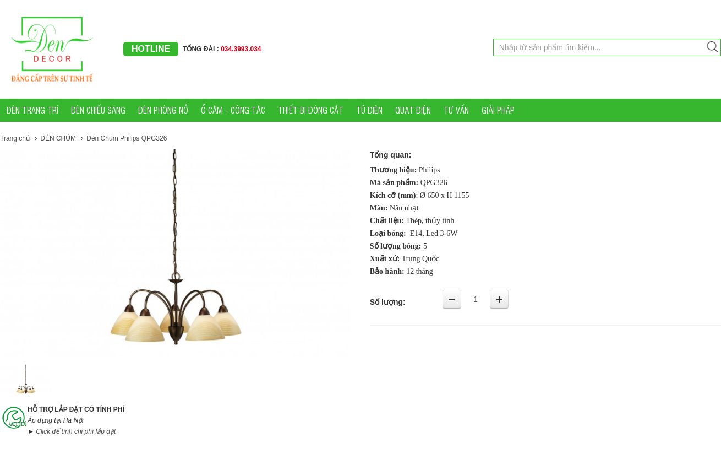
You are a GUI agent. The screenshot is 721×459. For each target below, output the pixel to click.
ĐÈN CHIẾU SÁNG (98, 110)
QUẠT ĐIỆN (413, 110)
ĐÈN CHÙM (59, 138)
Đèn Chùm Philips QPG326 (126, 138)
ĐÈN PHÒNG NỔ (163, 110)
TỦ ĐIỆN (369, 110)
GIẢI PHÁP (498, 110)
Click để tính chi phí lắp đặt (76, 431)
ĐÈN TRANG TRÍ (32, 110)
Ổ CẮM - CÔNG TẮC (233, 110)
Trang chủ (15, 138)
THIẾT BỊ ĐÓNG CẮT (310, 110)
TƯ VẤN (456, 110)
